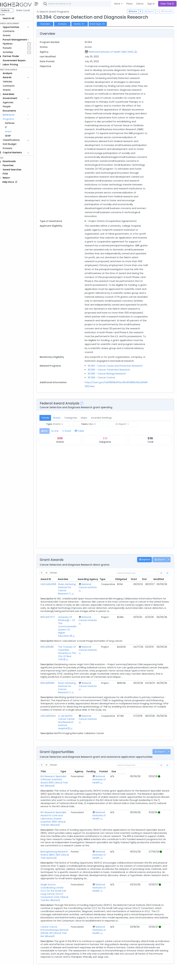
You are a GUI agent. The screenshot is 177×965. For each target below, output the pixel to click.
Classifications (15, 140)
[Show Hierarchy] (138, 51)
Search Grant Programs (57, 11)
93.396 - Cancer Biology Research (110, 381)
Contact (55, 960)
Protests (12, 148)
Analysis (67, 24)
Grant (12, 131)
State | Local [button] (27, 10)
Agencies (12, 102)
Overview (49, 24)
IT (10, 127)
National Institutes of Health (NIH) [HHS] (114, 51)
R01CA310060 (52, 690)
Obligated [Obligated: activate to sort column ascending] (125, 587)
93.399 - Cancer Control (104, 385)
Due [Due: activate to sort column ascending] (158, 779)
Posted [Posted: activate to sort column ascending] (148, 779)
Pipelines (12, 43)
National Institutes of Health (118, 787)
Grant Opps (102, 24)
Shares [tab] (61, 425)
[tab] (49, 439)
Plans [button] (129, 3)
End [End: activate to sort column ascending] (149, 587)
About (45, 960)
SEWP (12, 135)
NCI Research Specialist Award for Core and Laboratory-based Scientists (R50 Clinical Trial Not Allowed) (69, 820)
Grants (11, 35)
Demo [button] (140, 3)
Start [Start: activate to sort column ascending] (138, 587)
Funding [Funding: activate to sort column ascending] (135, 779)
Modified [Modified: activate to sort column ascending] (163, 587)
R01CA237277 (52, 625)
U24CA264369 (53, 592)
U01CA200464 (52, 723)
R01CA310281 (51, 654)
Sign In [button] (151, 3)
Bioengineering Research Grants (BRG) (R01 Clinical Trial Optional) (69, 852)
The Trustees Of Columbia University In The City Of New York (71, 661)
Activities (12, 52)
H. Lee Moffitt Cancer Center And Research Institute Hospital (70, 730)
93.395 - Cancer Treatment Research (112, 377)
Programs (12, 119)
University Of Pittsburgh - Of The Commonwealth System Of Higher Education (71, 634)
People (11, 106)
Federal (9, 10)
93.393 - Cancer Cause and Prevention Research (118, 373)
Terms (65, 960)
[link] (167, 581)
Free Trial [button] (167, 3)
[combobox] (93, 4)
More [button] (117, 3)
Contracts (13, 31)
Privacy (75, 960)
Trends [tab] (50, 425)
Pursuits (11, 47)
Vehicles (12, 81)
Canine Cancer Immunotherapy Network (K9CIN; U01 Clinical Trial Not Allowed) (67, 917)
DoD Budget (14, 144)
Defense (14, 123)
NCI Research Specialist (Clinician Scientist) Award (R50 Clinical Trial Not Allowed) (69, 786)
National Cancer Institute (91, 593)
